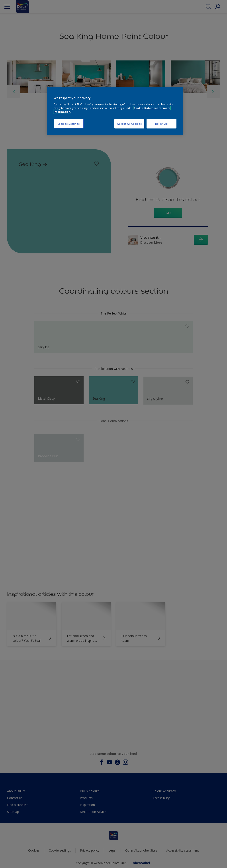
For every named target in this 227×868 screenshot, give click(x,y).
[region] (115, 111)
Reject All (161, 123)
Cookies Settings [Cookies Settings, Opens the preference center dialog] (68, 123)
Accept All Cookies (129, 123)
